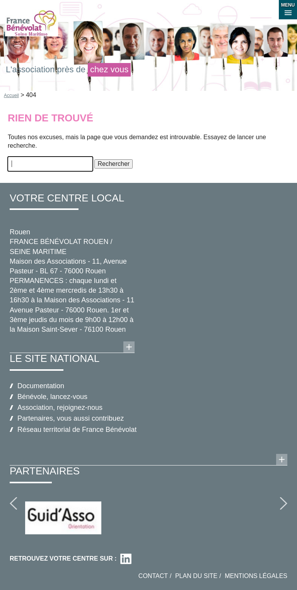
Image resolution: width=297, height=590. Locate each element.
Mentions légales (256, 576)
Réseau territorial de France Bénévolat (77, 429)
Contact (153, 576)
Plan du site (196, 576)
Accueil (11, 95)
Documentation (40, 386)
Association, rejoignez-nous (59, 407)
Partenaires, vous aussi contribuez (70, 418)
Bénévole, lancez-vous (52, 397)
